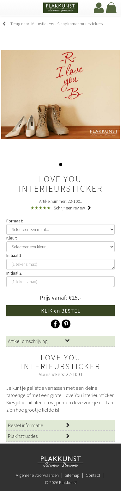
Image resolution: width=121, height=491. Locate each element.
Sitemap (72, 475)
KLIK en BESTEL (60, 311)
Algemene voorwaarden (37, 475)
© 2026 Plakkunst (61, 482)
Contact (93, 475)
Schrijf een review (72, 208)
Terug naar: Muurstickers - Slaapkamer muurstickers (52, 24)
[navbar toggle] (11, 9)
